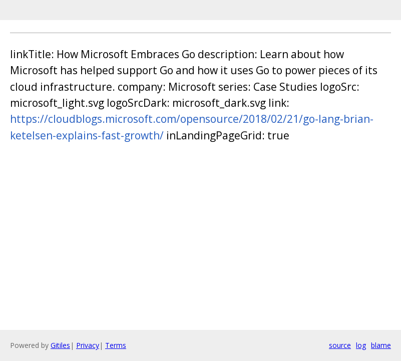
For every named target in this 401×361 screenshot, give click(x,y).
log (361, 345)
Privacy (87, 345)
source (340, 345)
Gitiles (60, 345)
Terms (115, 345)
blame (381, 345)
